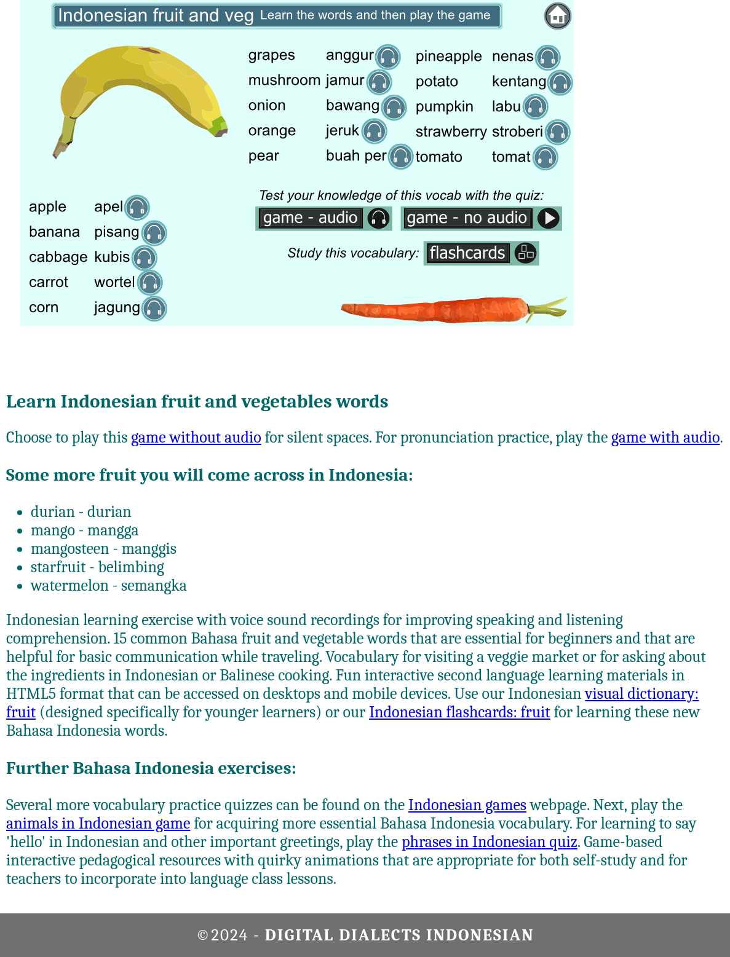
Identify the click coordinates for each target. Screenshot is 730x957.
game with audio (665, 437)
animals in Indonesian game (98, 823)
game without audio (196, 437)
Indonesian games (467, 805)
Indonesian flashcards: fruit (459, 712)
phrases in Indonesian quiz (489, 842)
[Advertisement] (681, 184)
